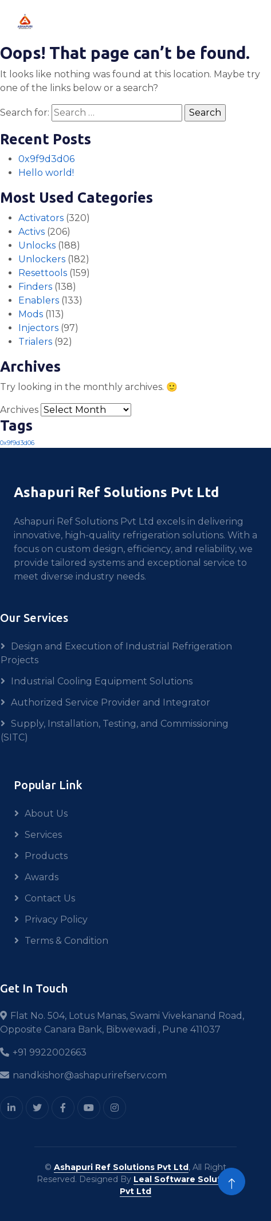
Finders (35, 286)
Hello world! (46, 172)
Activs (31, 231)
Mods (30, 314)
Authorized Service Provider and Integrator (110, 702)
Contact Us (50, 898)
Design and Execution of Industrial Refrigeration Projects (116, 653)
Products (46, 855)
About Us (46, 813)
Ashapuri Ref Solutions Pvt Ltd (121, 1167)
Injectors (38, 327)
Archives (19, 409)
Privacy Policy (56, 919)
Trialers (35, 341)
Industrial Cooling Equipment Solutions (102, 681)
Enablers (38, 300)
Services (43, 834)
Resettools (42, 272)
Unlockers (41, 259)
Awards (41, 877)
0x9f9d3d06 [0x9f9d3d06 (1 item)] (17, 443)
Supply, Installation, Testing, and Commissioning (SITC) (115, 730)
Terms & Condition (66, 940)
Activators (41, 217)
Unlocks (37, 245)
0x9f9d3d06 (46, 158)
